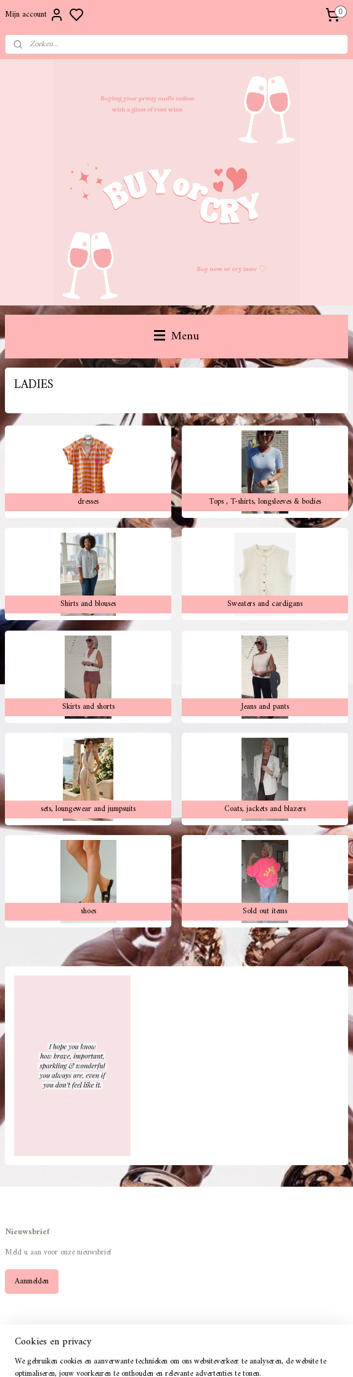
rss (230, 1354)
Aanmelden (32, 1281)
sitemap (211, 1354)
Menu (176, 336)
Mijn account (34, 14)
